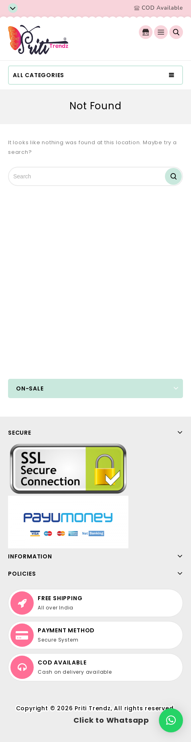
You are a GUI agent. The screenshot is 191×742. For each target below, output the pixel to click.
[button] (171, 720)
